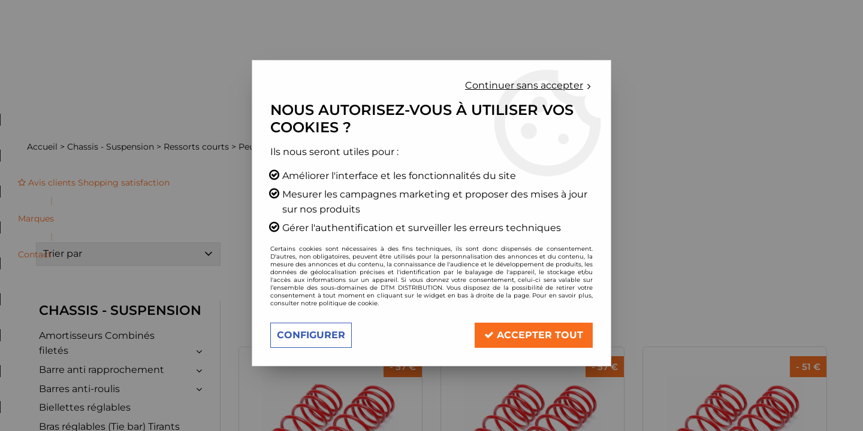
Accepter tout (533, 335)
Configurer (311, 335)
